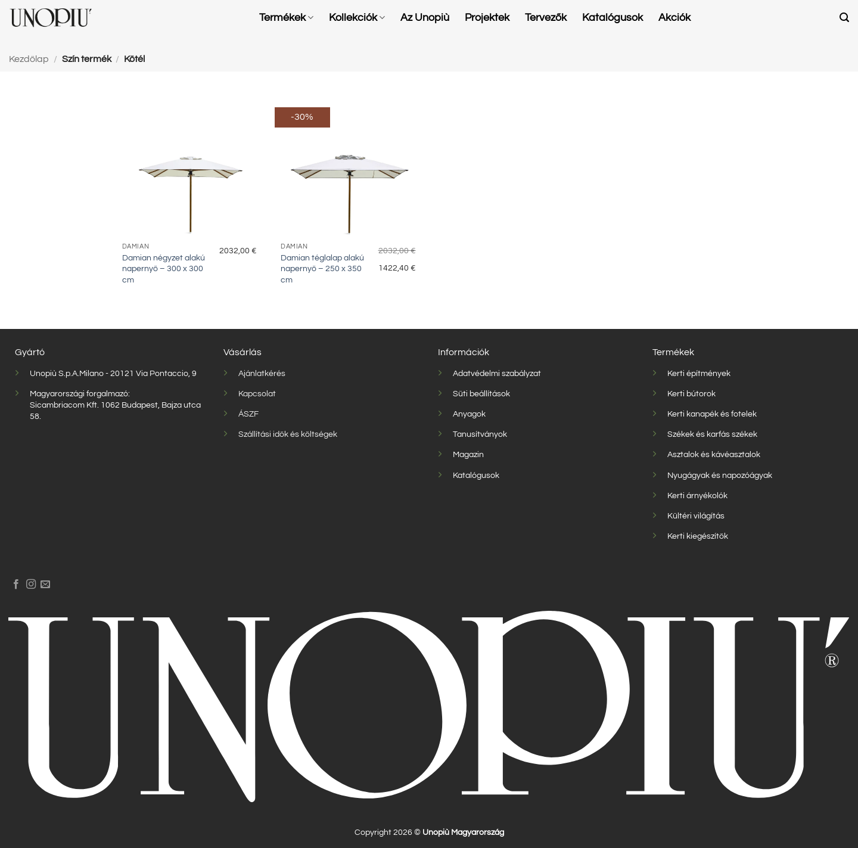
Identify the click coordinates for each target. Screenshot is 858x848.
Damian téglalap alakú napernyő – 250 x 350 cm (322, 268)
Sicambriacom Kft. (64, 404)
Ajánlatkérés (261, 373)
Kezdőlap (29, 59)
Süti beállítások (481, 393)
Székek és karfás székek (712, 434)
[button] (844, 17)
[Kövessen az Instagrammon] (31, 584)
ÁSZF (248, 413)
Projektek (487, 18)
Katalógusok (612, 18)
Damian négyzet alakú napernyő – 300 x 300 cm (163, 268)
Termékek (286, 17)
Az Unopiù (424, 18)
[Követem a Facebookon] (16, 584)
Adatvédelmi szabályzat (497, 373)
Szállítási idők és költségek (287, 434)
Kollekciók (357, 17)
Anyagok (469, 413)
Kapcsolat (257, 393)
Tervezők (546, 18)
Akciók (674, 18)
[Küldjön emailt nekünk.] (45, 584)
